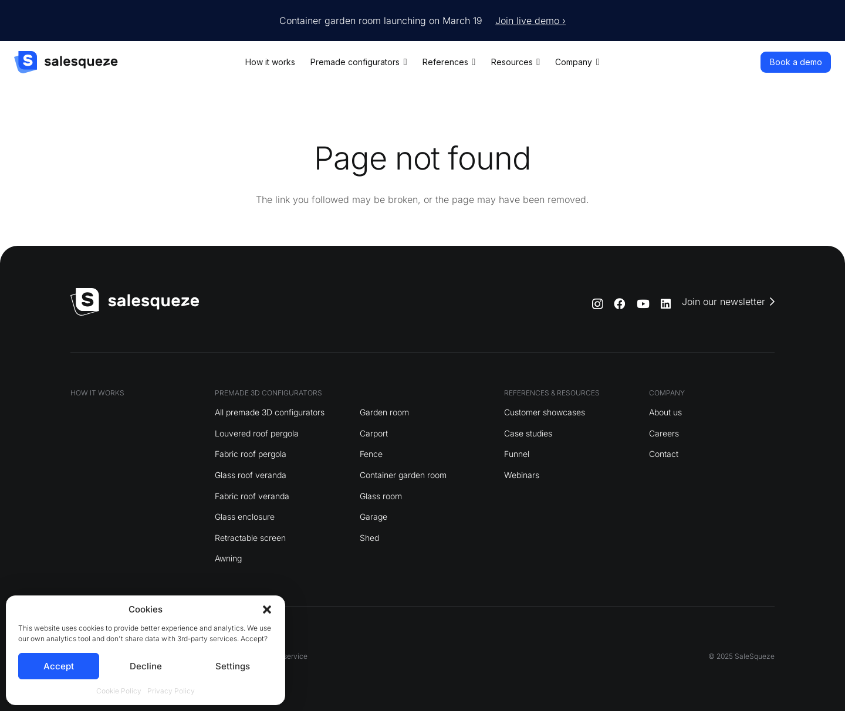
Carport (374, 433)
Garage (373, 517)
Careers (664, 433)
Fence (371, 454)
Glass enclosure (245, 517)
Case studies (528, 433)
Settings (232, 666)
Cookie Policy (118, 690)
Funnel (516, 454)
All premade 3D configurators (270, 412)
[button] (267, 609)
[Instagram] (597, 304)
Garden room (384, 412)
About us (665, 412)
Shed (369, 538)
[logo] (66, 62)
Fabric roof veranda (252, 496)
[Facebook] (619, 303)
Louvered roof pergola (257, 433)
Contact (663, 454)
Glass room (381, 496)
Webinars (521, 475)
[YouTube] (643, 303)
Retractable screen (250, 538)
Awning (228, 558)
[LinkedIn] (666, 303)
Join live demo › (530, 20)
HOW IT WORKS (97, 392)
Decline (146, 666)
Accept (58, 666)
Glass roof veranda (250, 475)
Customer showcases (544, 412)
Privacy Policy (171, 690)
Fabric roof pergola (250, 454)
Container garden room (403, 475)
